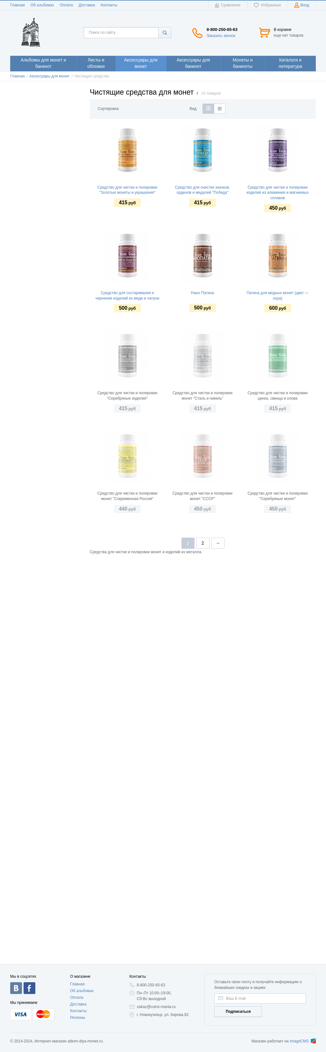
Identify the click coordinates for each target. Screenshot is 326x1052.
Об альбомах (42, 5)
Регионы (77, 1017)
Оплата (66, 5)
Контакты (109, 5)
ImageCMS (303, 1041)
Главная (17, 5)
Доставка (87, 5)
